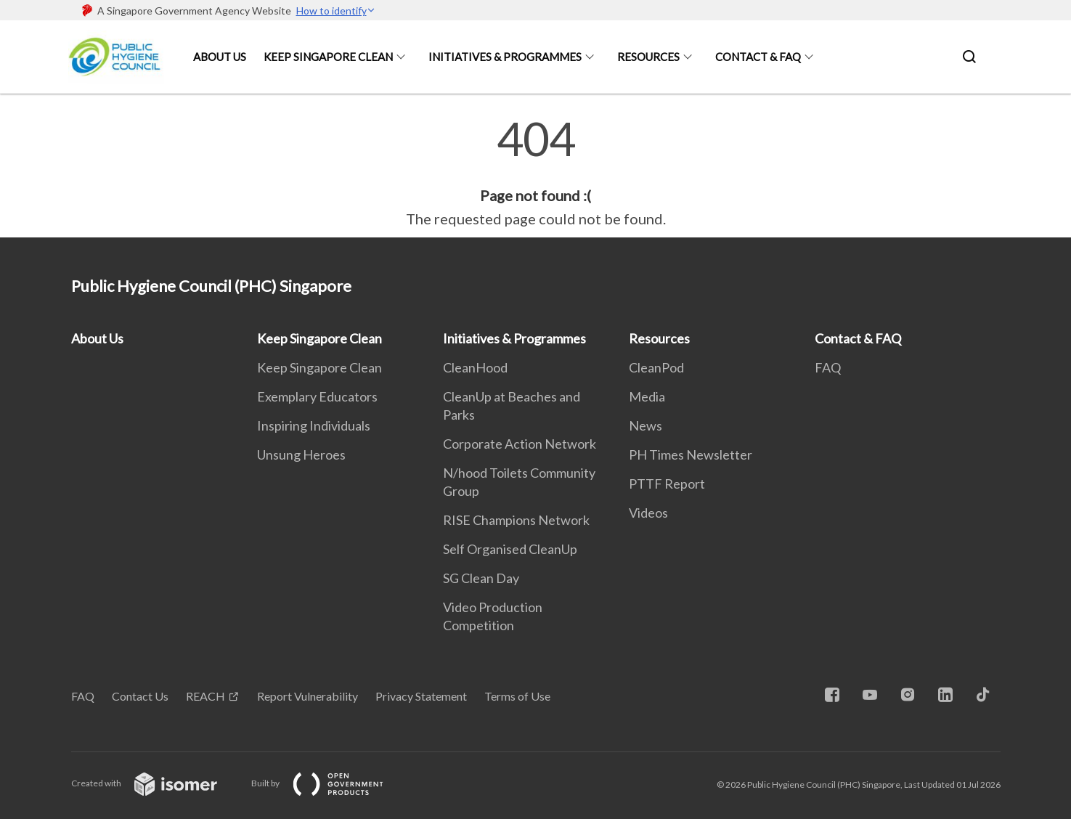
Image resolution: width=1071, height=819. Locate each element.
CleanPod (656, 367)
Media (647, 396)
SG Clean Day (481, 578)
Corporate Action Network (519, 444)
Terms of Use (517, 696)
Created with (155, 783)
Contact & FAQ (758, 56)
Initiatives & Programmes (505, 56)
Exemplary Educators (317, 396)
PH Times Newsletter (690, 455)
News (645, 425)
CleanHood (475, 367)
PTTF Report (667, 484)
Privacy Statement (421, 696)
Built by (329, 783)
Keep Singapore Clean (328, 56)
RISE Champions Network (516, 520)
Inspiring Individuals (313, 425)
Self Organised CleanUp (510, 549)
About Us (219, 56)
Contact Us (140, 696)
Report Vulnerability (307, 696)
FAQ (828, 367)
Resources (648, 56)
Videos (648, 513)
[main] (535, 172)
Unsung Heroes (301, 455)
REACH (205, 696)
